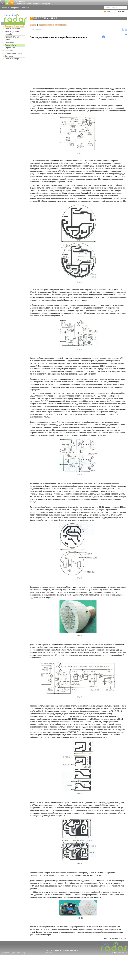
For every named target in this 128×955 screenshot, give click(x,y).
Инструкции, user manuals (12, 32)
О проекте (15, 7)
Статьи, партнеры (12, 59)
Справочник (10, 48)
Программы (9, 42)
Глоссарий (9, 51)
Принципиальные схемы (12, 38)
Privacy (49, 953)
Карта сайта (15, 953)
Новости (5, 7)
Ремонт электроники (13, 53)
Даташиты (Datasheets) (14, 26)
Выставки (9, 56)
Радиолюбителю (11, 45)
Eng (23, 953)
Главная (33, 25)
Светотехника (60, 25)
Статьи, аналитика (12, 29)
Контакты (26, 7)
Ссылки (66, 950)
